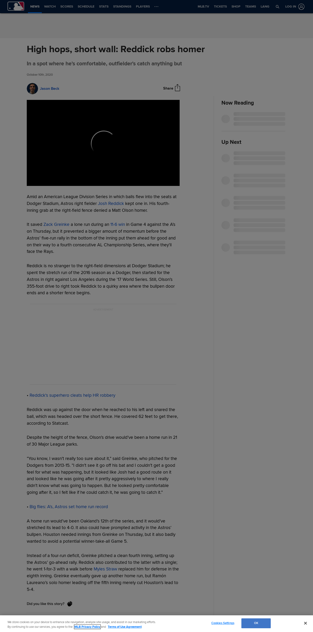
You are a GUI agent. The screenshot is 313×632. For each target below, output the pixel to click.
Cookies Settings (222, 623)
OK (256, 623)
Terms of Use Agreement (125, 627)
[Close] (305, 623)
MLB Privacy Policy (87, 627)
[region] (156, 623)
